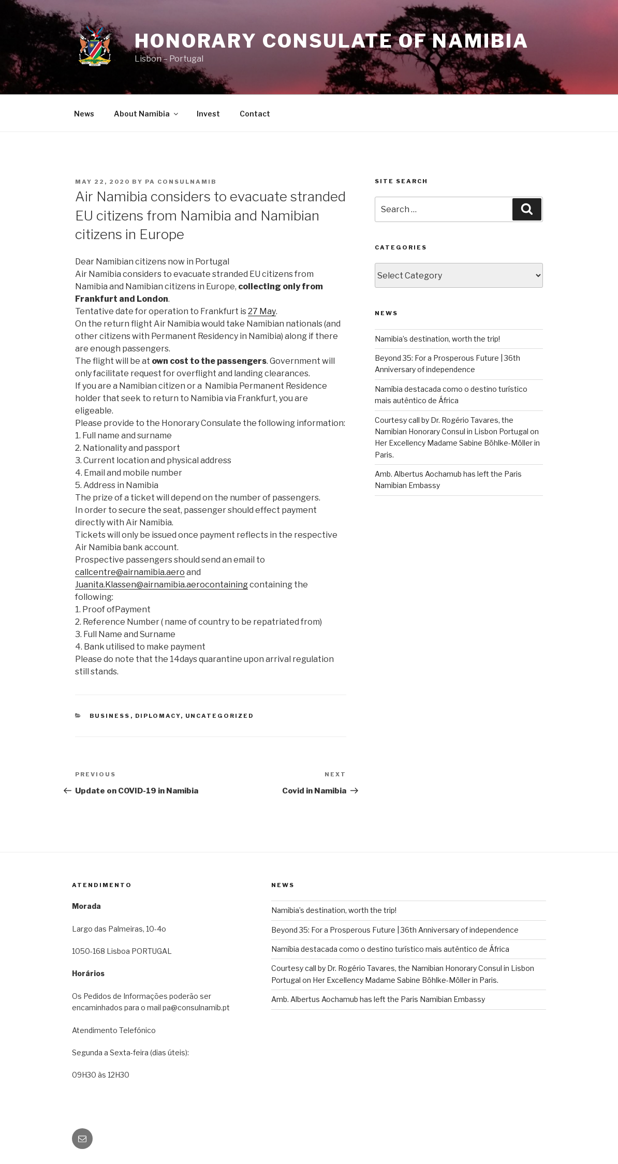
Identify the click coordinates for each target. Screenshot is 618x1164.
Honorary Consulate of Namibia (332, 41)
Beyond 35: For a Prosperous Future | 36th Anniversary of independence (395, 929)
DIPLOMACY (158, 715)
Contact (255, 113)
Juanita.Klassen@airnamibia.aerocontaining (161, 585)
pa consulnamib (181, 181)
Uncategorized (220, 715)
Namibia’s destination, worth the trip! (437, 338)
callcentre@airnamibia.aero (130, 572)
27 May (262, 311)
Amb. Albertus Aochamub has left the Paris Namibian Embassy (378, 999)
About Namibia (147, 113)
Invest (208, 113)
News (84, 113)
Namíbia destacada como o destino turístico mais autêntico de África (390, 949)
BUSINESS (110, 715)
